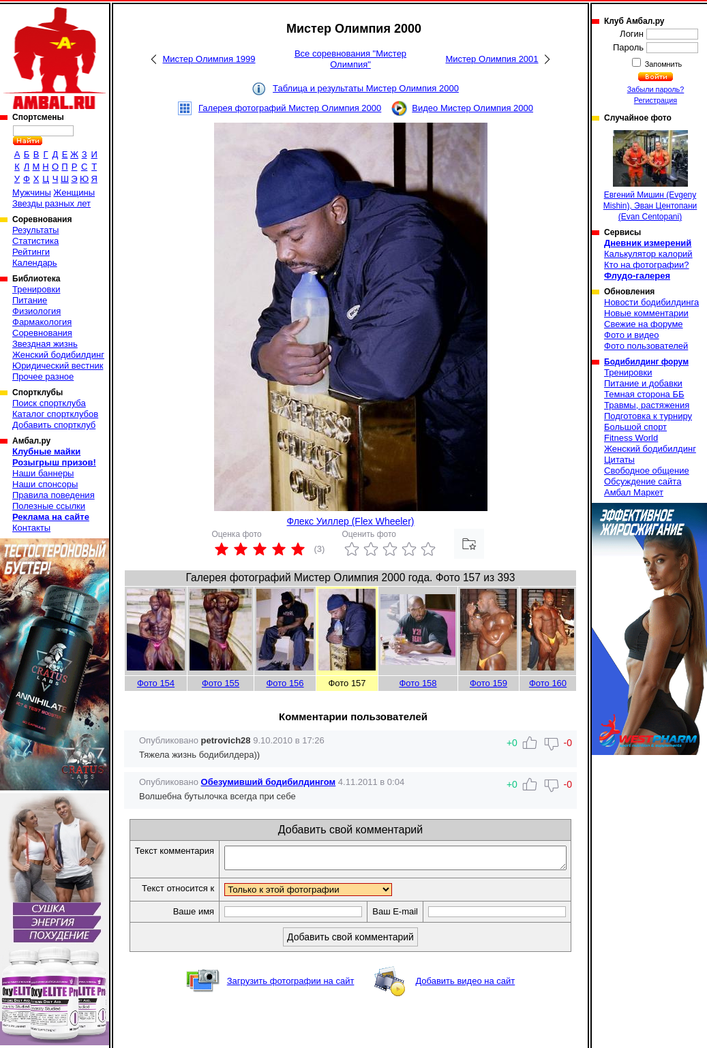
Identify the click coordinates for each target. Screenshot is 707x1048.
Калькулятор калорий (648, 254)
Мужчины (31, 192)
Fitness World (631, 438)
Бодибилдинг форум (646, 362)
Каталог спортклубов (55, 414)
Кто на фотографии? (646, 265)
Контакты (31, 528)
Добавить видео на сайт (465, 1005)
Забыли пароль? (656, 89)
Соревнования (42, 333)
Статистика (35, 241)
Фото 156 (284, 683)
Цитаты (619, 459)
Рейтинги (31, 252)
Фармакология (42, 322)
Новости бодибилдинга (651, 302)
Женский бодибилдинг (58, 355)
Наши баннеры (43, 473)
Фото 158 (417, 683)
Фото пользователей (646, 346)
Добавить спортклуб (53, 425)
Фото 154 (156, 683)
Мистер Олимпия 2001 (491, 59)
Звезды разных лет (51, 203)
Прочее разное (43, 376)
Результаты (35, 230)
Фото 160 (548, 683)
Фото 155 (220, 683)
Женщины (74, 192)
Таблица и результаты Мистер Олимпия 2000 (366, 88)
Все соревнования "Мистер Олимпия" (350, 59)
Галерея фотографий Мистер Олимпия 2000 (289, 108)
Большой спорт (635, 427)
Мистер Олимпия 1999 (208, 59)
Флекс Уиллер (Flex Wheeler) (351, 521)
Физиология (36, 311)
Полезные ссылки (48, 506)
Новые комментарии (646, 313)
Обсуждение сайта (642, 481)
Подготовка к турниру (648, 416)
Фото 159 (488, 683)
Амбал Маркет (633, 492)
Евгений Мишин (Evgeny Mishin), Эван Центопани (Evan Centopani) (650, 175)
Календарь (34, 263)
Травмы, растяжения (646, 405)
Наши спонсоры (45, 484)
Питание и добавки (643, 383)
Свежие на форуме (643, 324)
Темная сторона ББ (644, 394)
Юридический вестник (57, 365)
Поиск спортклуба (49, 403)
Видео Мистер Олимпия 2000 (472, 108)
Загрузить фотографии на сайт (291, 1005)
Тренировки (36, 289)
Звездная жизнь (45, 344)
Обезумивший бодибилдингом (268, 782)
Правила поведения (53, 495)
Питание (29, 300)
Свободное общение (646, 470)
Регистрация (655, 100)
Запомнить (662, 64)
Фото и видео (631, 335)
